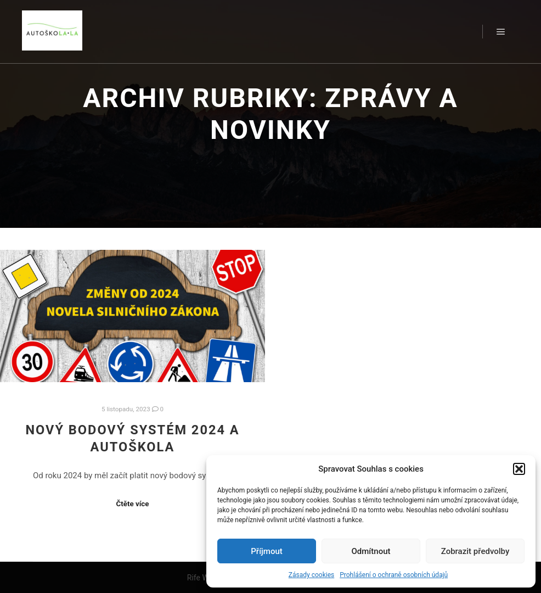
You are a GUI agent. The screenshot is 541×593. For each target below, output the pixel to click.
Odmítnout (371, 551)
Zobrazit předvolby (475, 551)
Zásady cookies (311, 575)
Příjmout (266, 551)
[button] (519, 468)
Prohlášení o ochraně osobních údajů (394, 575)
